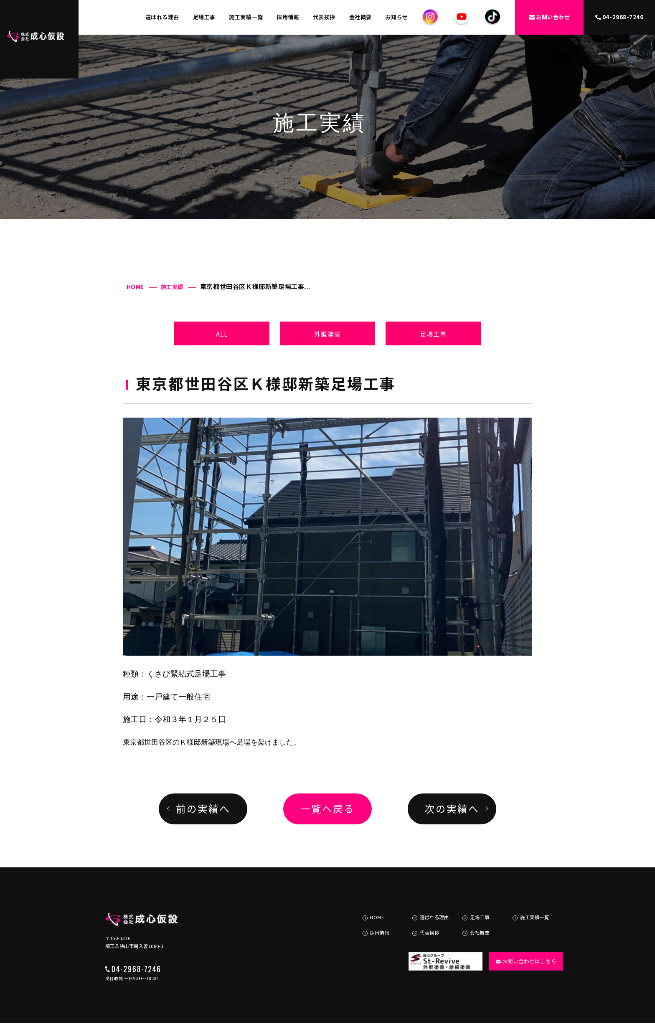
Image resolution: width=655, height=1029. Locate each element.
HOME (135, 287)
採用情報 (288, 17)
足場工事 (204, 17)
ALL (222, 333)
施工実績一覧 (246, 17)
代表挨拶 (324, 17)
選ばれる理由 (162, 17)
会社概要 (360, 17)
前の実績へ (203, 808)
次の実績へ (452, 808)
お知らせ (396, 17)
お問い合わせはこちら (523, 945)
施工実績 (172, 287)
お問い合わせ (549, 17)
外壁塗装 (327, 333)
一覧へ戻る (327, 808)
